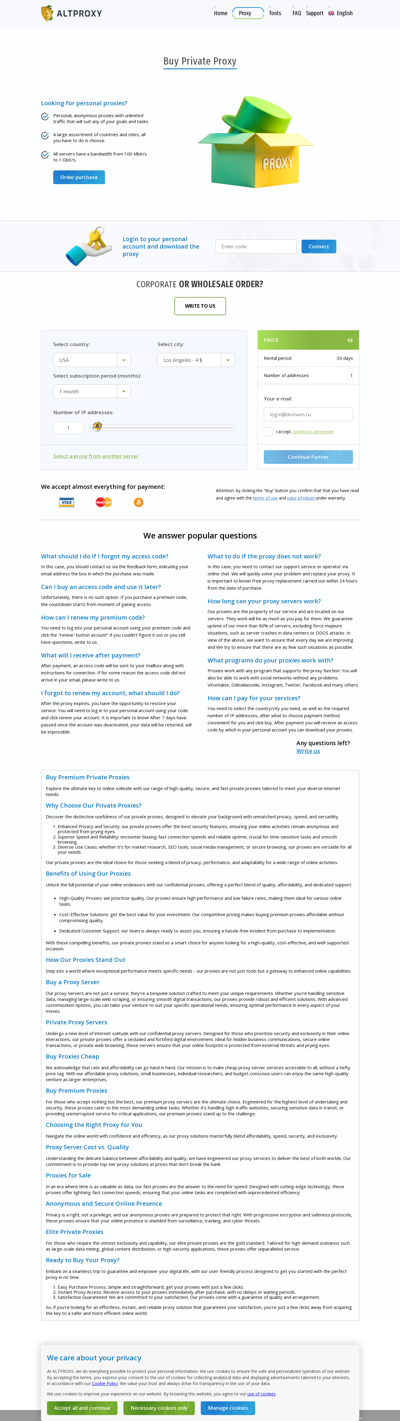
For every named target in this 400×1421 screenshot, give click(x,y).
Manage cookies (228, 1407)
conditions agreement (313, 431)
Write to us (200, 306)
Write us (308, 751)
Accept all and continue (82, 1407)
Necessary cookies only (159, 1407)
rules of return (301, 498)
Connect (319, 246)
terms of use (265, 498)
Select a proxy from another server (96, 456)
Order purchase (79, 177)
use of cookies (261, 1394)
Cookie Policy (105, 1383)
